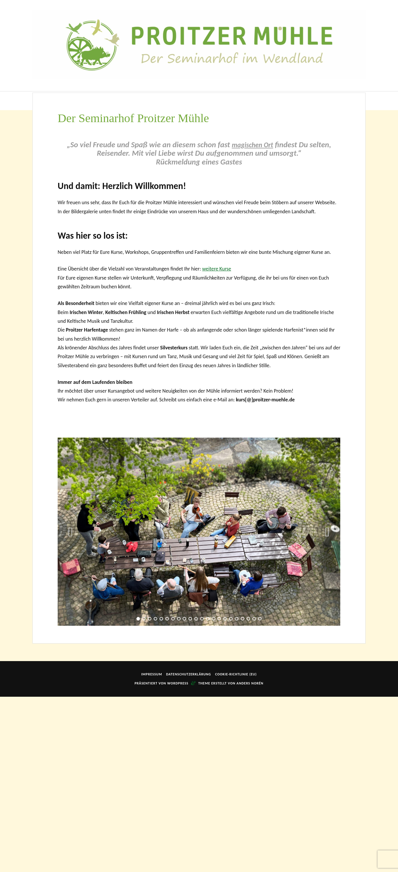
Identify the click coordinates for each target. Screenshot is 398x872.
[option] (199, 707)
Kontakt (328, 100)
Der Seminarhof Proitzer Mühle (91, 100)
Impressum (151, 849)
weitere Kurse (216, 444)
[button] (70, 707)
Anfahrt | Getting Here (287, 100)
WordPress (177, 859)
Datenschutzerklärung (188, 849)
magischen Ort (252, 320)
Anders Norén (249, 859)
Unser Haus (142, 100)
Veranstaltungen (180, 100)
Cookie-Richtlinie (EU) (236, 849)
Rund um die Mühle (231, 100)
